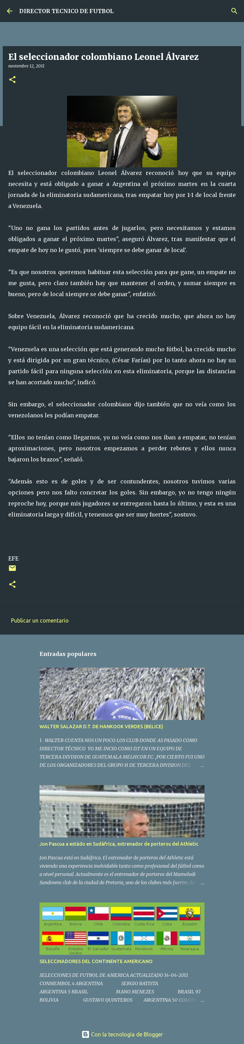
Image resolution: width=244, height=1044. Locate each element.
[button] (12, 80)
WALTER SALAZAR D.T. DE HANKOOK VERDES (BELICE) (101, 726)
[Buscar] (234, 11)
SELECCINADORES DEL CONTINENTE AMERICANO (96, 961)
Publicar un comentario (40, 620)
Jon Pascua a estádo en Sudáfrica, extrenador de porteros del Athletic (119, 844)
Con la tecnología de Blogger (122, 1034)
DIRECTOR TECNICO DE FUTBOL (66, 11)
